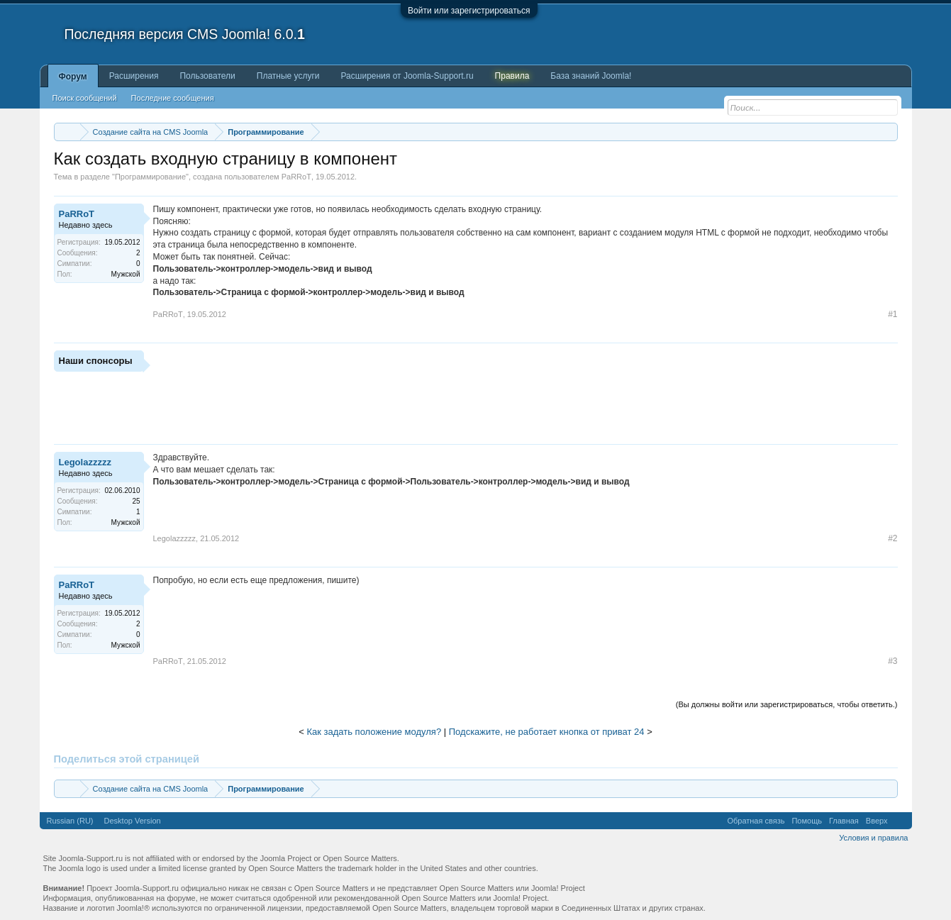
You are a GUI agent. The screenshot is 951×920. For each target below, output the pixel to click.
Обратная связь (755, 820)
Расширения (134, 76)
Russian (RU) (70, 820)
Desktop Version (132, 820)
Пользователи (207, 76)
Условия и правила (873, 837)
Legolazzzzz (85, 462)
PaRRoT (296, 176)
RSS (900, 821)
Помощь (806, 820)
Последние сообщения (172, 98)
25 (136, 501)
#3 (892, 661)
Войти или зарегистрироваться (469, 11)
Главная (844, 820)
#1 (892, 314)
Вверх (877, 820)
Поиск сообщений (84, 98)
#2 (892, 538)
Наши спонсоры (96, 360)
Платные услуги (288, 76)
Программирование (150, 176)
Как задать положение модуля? (373, 731)
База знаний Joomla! (590, 76)
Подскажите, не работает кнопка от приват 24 (547, 731)
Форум (73, 77)
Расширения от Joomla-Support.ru (407, 76)
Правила (512, 76)
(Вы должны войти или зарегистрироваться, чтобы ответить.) (787, 704)
